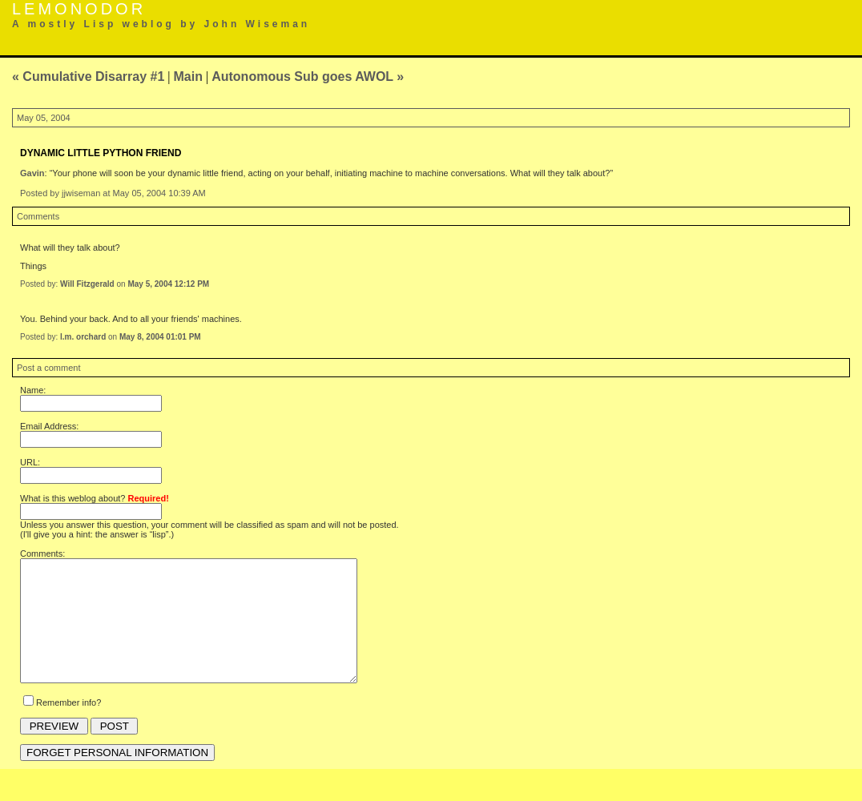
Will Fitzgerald (87, 284)
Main (188, 76)
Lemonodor (79, 9)
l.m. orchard (83, 336)
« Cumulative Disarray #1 (88, 76)
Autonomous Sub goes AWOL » (307, 76)
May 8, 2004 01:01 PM (160, 336)
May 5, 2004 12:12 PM (168, 284)
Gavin (32, 173)
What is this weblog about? (94, 498)
